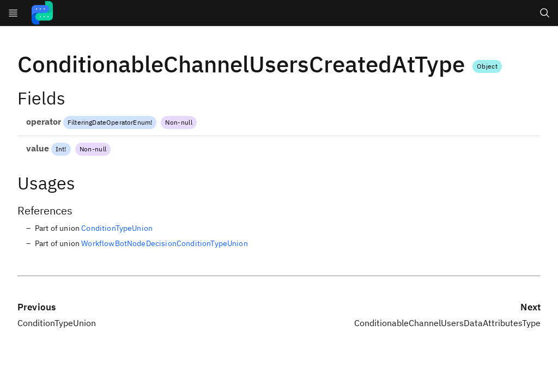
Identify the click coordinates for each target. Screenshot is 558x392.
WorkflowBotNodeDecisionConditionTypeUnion (164, 243)
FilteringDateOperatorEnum (109, 122)
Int (60, 149)
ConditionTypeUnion (117, 228)
